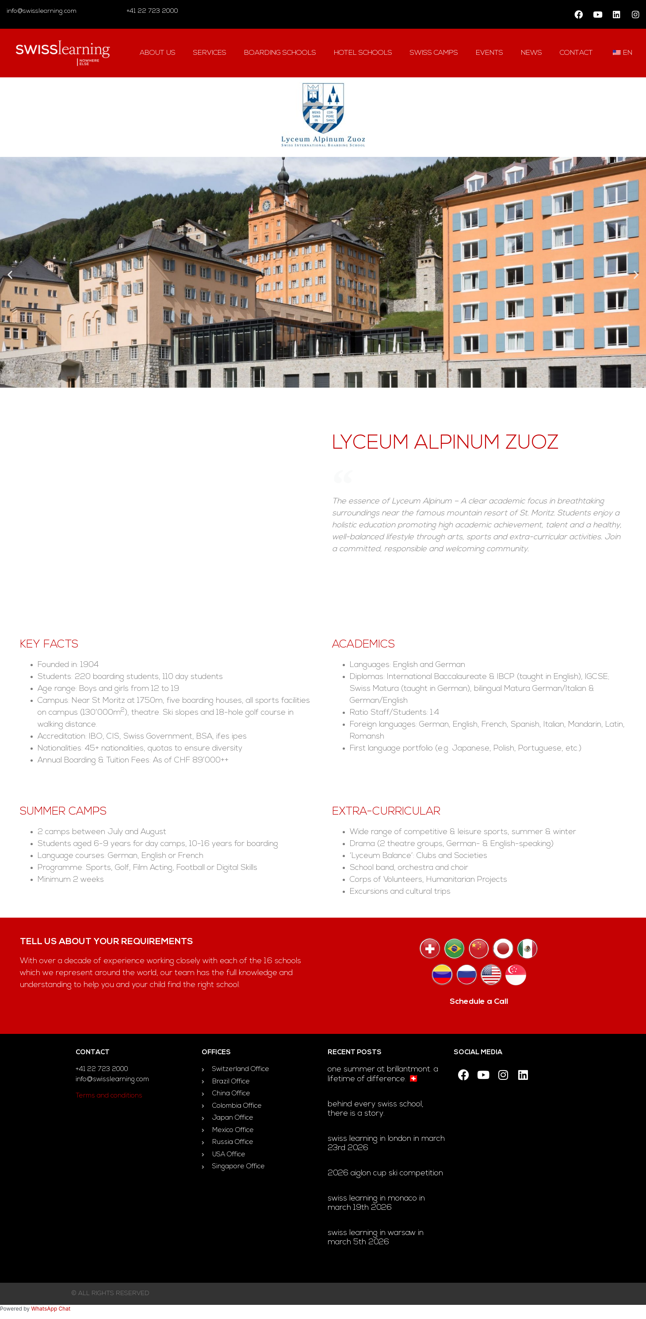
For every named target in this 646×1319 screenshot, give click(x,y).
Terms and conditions (109, 1096)
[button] (9, 274)
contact (576, 53)
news (531, 53)
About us (158, 53)
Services (209, 53)
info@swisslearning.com (41, 11)
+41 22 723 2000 (151, 11)
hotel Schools (363, 53)
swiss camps (434, 53)
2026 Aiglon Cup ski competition (385, 1173)
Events (489, 53)
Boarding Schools (280, 53)
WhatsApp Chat (50, 1308)
